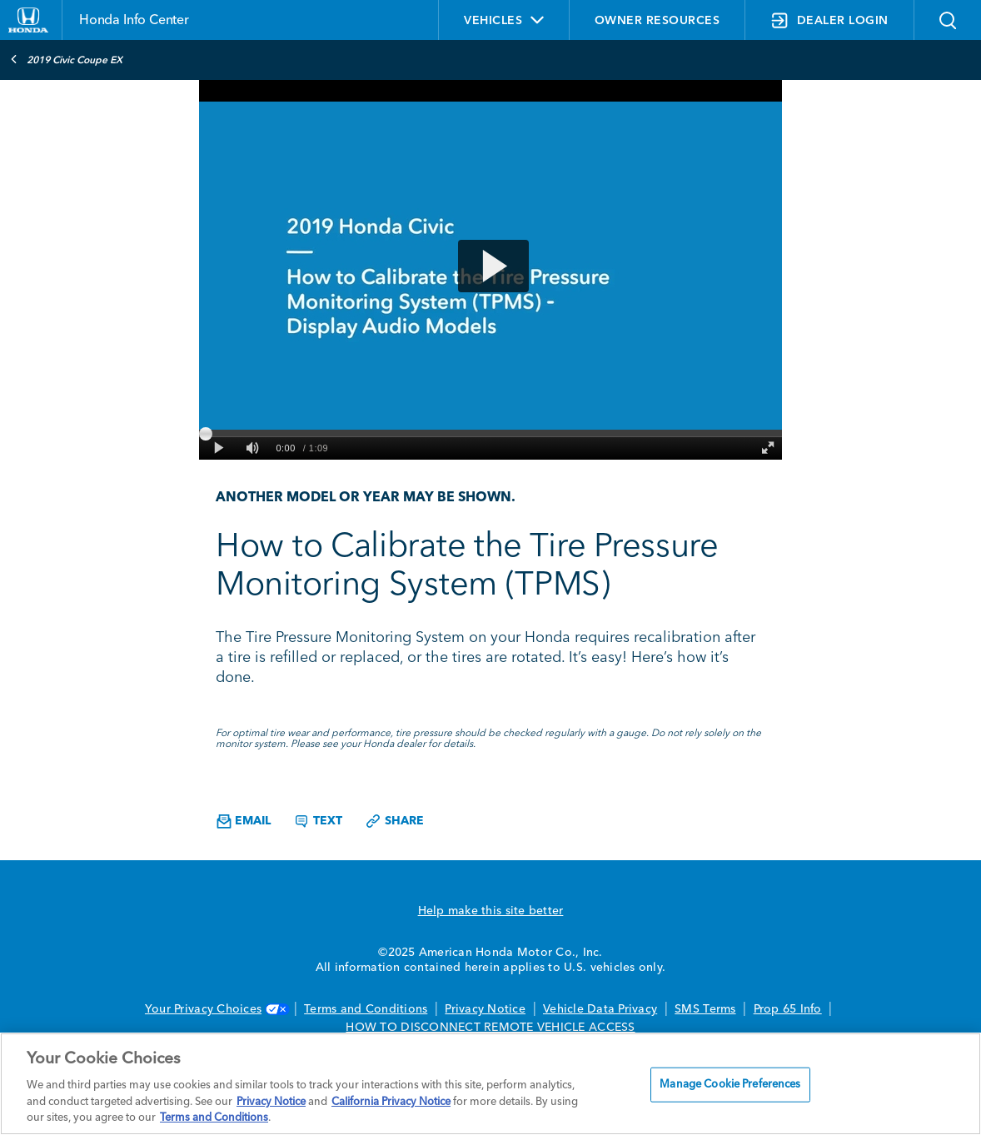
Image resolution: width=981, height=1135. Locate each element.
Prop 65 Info (788, 1009)
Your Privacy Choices (215, 1009)
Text (317, 821)
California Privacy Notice (391, 1102)
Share (394, 821)
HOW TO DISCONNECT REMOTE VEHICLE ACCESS (490, 1027)
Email (244, 821)
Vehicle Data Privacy (600, 1009)
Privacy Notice (485, 1009)
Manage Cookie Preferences (730, 1084)
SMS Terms (705, 1009)
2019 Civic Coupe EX (66, 59)
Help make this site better (491, 911)
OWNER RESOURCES (657, 21)
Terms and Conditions (365, 1009)
